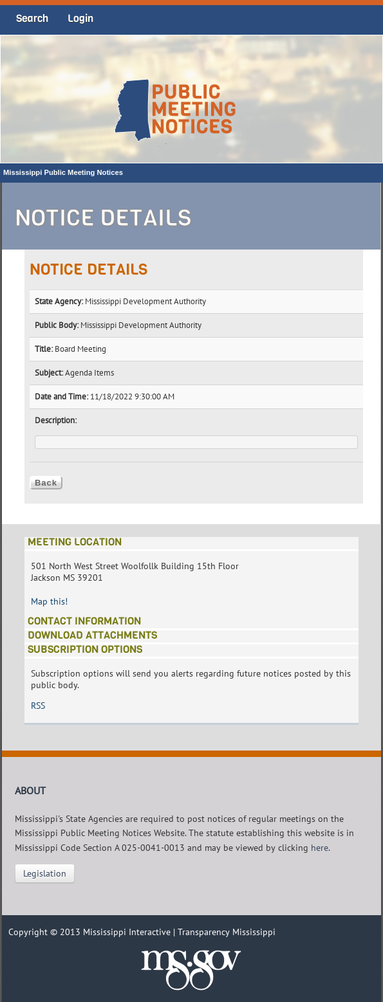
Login (80, 18)
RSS (38, 705)
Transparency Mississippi (227, 932)
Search (32, 18)
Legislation (44, 873)
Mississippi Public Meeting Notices (63, 172)
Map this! (49, 601)
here (319, 847)
